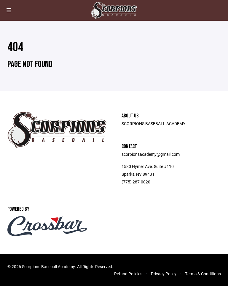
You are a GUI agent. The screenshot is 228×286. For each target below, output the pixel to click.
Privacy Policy (163, 273)
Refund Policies (128, 273)
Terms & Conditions (203, 273)
